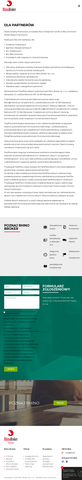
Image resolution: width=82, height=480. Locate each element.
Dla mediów (11, 467)
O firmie (9, 456)
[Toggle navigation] (79, 6)
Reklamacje (48, 467)
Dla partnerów (12, 469)
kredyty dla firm (32, 456)
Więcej (60, 403)
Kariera (9, 459)
